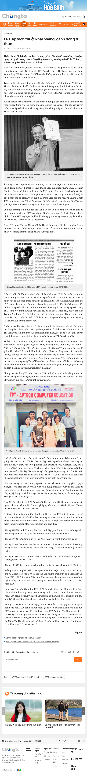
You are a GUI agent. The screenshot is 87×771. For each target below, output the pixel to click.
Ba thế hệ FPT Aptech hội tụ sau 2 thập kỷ (23, 638)
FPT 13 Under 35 (52, 24)
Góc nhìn (47, 755)
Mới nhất (35, 652)
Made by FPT (38, 757)
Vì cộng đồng (55, 757)
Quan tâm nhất (22, 652)
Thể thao (35, 24)
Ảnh (63, 752)
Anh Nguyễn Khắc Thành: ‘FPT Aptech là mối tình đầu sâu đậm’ (32, 641)
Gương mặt (48, 748)
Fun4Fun (56, 752)
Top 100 (59, 24)
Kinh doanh (10, 24)
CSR (71, 24)
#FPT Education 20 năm (54, 673)
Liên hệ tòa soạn (9, 737)
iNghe (65, 24)
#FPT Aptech (34, 673)
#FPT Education (18, 673)
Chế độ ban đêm (79, 24)
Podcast (65, 755)
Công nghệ (17, 24)
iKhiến (55, 748)
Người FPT (24, 24)
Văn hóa (29, 24)
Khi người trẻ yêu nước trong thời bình (23, 720)
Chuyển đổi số (39, 751)
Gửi (78, 659)
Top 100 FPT (76, 755)
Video (64, 748)
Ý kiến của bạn (43, 659)
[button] (83, 707)
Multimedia (43, 24)
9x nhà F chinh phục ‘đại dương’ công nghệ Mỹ (62, 721)
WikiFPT (65, 759)
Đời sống (47, 752)
